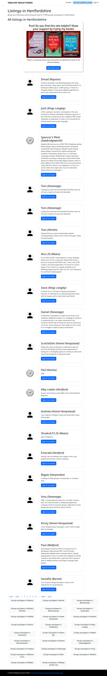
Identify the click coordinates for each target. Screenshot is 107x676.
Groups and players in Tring (85, 649)
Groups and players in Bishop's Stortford (22, 609)
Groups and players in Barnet (53, 600)
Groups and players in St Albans (22, 649)
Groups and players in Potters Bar (53, 634)
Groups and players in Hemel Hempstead (53, 617)
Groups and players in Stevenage (53, 649)
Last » (50, 596)
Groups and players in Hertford (84, 616)
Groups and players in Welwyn (22, 662)
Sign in (96, 2)
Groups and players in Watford (85, 654)
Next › (43, 596)
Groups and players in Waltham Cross (22, 655)
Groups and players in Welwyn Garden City (53, 663)
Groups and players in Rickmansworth (22, 642)
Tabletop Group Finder (20, 2)
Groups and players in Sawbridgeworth (85, 642)
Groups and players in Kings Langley (84, 626)
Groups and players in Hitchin (22, 625)
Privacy (34, 673)
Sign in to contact (48, 97)
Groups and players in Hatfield (22, 616)
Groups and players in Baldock (22, 600)
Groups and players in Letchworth (22, 634)
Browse (68, 2)
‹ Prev (17, 596)
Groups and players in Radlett (85, 633)
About (47, 673)
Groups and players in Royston (53, 641)
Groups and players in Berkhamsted (85, 601)
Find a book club (57, 673)
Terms (41, 673)
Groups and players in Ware (53, 654)
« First (11, 596)
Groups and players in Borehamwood (53, 609)
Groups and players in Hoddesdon (53, 626)
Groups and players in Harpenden (85, 609)
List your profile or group (83, 2)
